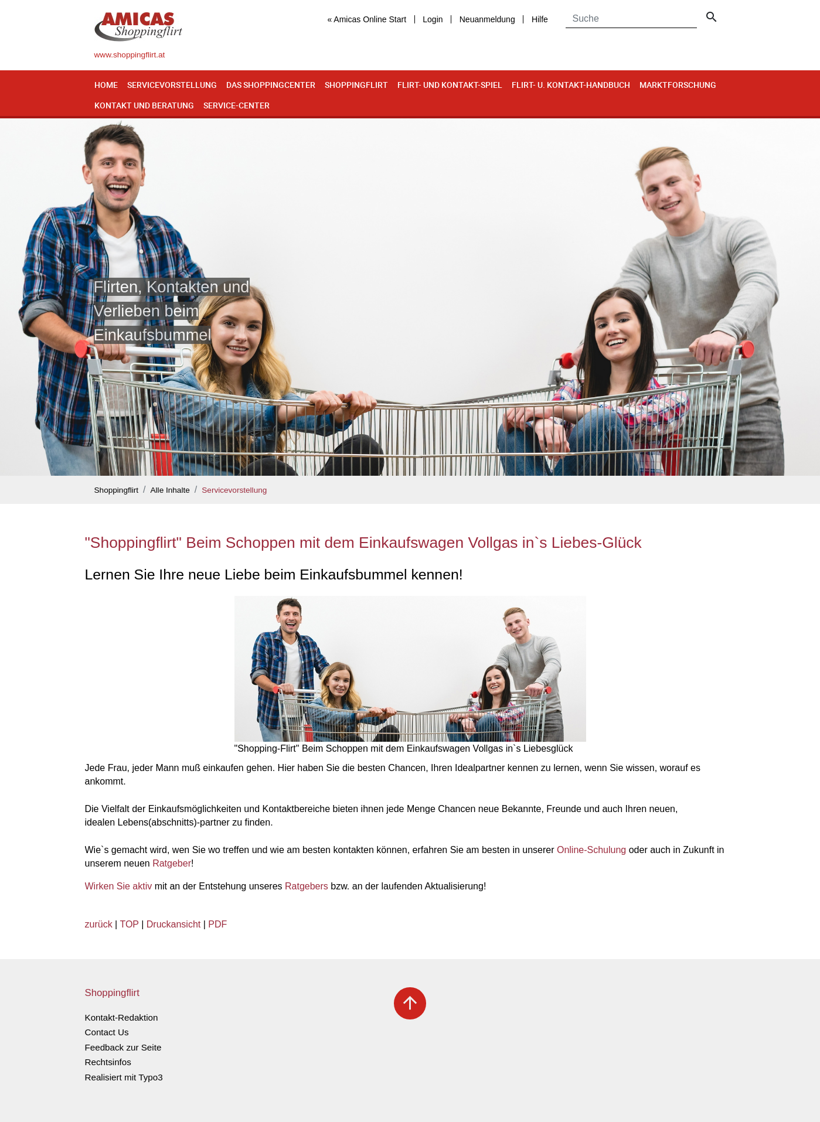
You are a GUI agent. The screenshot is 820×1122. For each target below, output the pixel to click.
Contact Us (107, 1032)
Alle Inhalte (170, 490)
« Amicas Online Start (366, 19)
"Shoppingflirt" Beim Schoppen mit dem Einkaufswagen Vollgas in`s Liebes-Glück (363, 542)
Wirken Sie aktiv (118, 886)
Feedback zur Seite (123, 1047)
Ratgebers (306, 886)
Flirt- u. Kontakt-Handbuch (571, 84)
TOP (129, 924)
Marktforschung (677, 84)
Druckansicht (173, 924)
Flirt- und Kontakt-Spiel (449, 84)
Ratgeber (171, 863)
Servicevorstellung (172, 84)
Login (433, 19)
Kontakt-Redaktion (121, 1017)
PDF (217, 924)
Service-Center (236, 105)
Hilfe (540, 19)
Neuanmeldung (487, 19)
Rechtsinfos (108, 1062)
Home (106, 84)
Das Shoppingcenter (270, 84)
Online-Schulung (591, 850)
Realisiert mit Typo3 (124, 1077)
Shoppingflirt (356, 84)
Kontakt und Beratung (144, 105)
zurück (99, 924)
